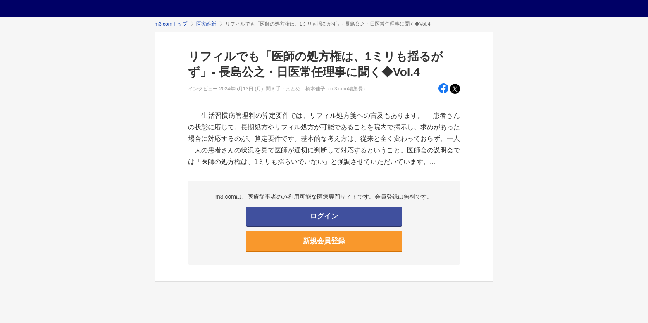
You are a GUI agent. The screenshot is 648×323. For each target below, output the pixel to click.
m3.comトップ (171, 24)
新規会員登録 (324, 241)
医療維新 (206, 24)
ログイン (324, 216)
